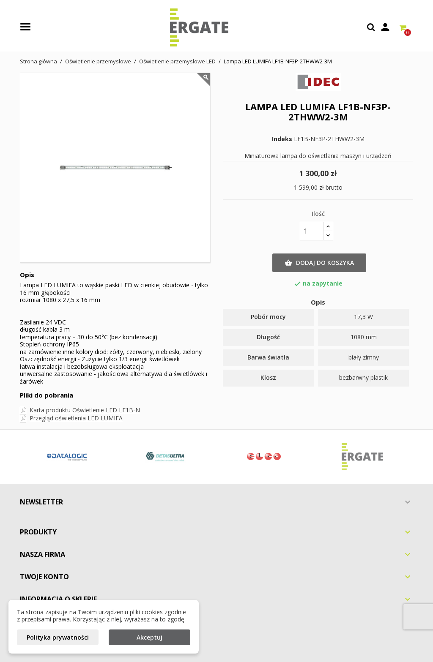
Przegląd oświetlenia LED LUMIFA (76, 418)
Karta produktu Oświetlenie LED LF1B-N (85, 410)
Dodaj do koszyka (319, 263)
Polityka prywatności (58, 637)
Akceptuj (149, 637)
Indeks (282, 139)
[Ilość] (311, 231)
